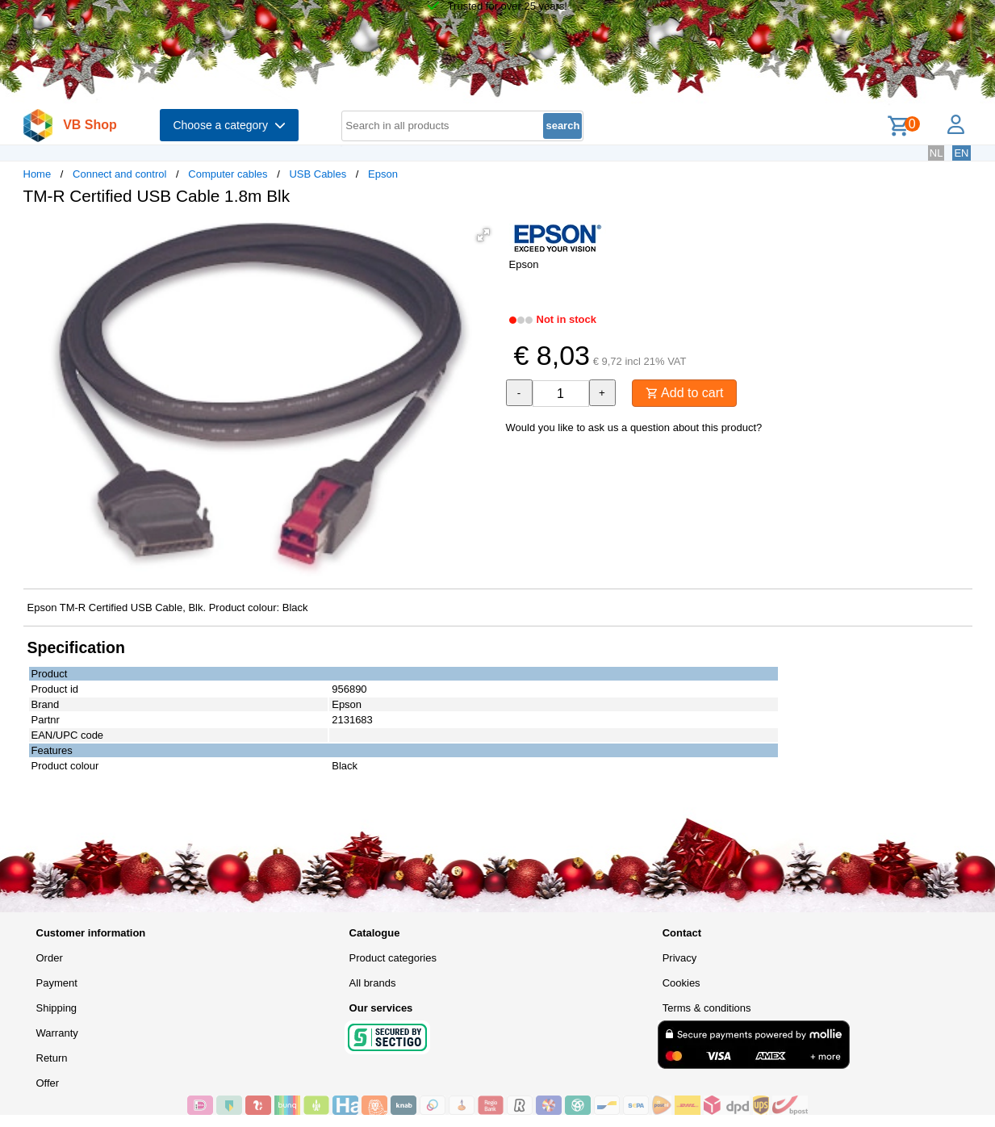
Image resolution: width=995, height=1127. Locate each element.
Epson (383, 174)
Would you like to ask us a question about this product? (634, 427)
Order (49, 958)
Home (37, 174)
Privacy (680, 958)
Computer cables (227, 174)
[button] (483, 235)
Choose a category (229, 125)
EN (961, 153)
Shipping (56, 1008)
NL (936, 153)
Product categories (393, 958)
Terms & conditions (707, 1008)
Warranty (57, 1033)
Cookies (681, 983)
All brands (372, 983)
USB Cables (317, 174)
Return (52, 1058)
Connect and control (119, 174)
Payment (56, 983)
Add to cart (685, 393)
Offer (48, 1083)
